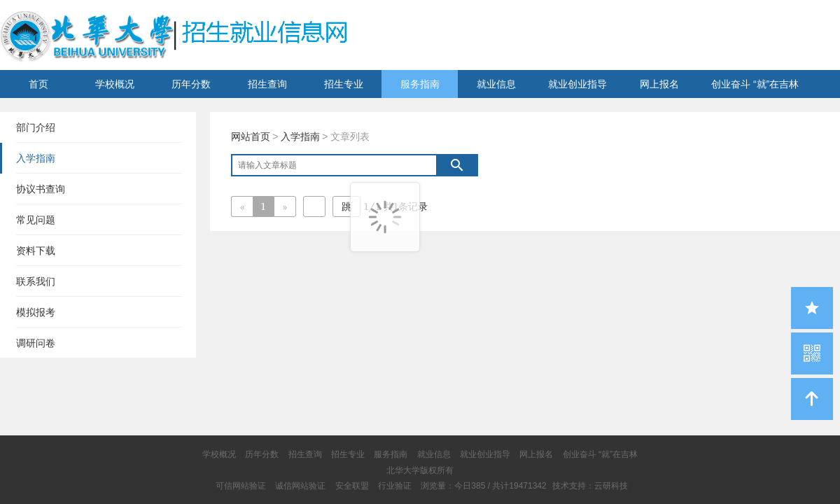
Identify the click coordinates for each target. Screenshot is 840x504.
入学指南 (300, 136)
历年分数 (191, 84)
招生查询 (267, 84)
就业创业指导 (577, 84)
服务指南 (420, 84)
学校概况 (114, 84)
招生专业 (343, 84)
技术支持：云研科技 (590, 486)
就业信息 (496, 84)
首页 (38, 84)
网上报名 (659, 84)
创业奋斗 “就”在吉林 (755, 84)
